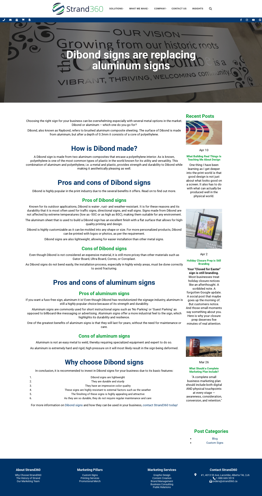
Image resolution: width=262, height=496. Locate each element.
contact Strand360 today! (160, 405)
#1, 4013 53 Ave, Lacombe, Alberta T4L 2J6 (225, 475)
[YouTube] (253, 20)
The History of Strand (28, 478)
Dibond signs (74, 405)
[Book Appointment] (17, 20)
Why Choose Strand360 (28, 475)
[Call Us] (4, 20)
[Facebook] (241, 20)
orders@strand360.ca (225, 481)
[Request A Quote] (30, 20)
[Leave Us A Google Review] (260, 20)
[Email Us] (10, 20)
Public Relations (162, 487)
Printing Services (90, 478)
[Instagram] (247, 20)
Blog (215, 438)
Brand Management (162, 481)
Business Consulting (162, 484)
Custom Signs (214, 442)
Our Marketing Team (28, 481)
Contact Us (178, 8)
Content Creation (161, 478)
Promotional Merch (90, 481)
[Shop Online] (23, 20)
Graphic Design (161, 475)
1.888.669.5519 (225, 478)
